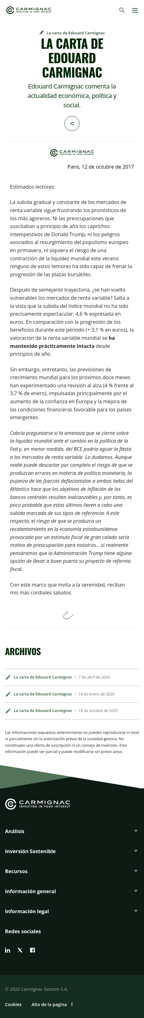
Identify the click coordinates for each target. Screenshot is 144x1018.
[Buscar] (122, 10)
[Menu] (135, 10)
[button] (72, 833)
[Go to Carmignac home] (28, 10)
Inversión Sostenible (30, 851)
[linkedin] (7, 950)
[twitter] (20, 950)
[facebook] (32, 950)
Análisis (14, 831)
